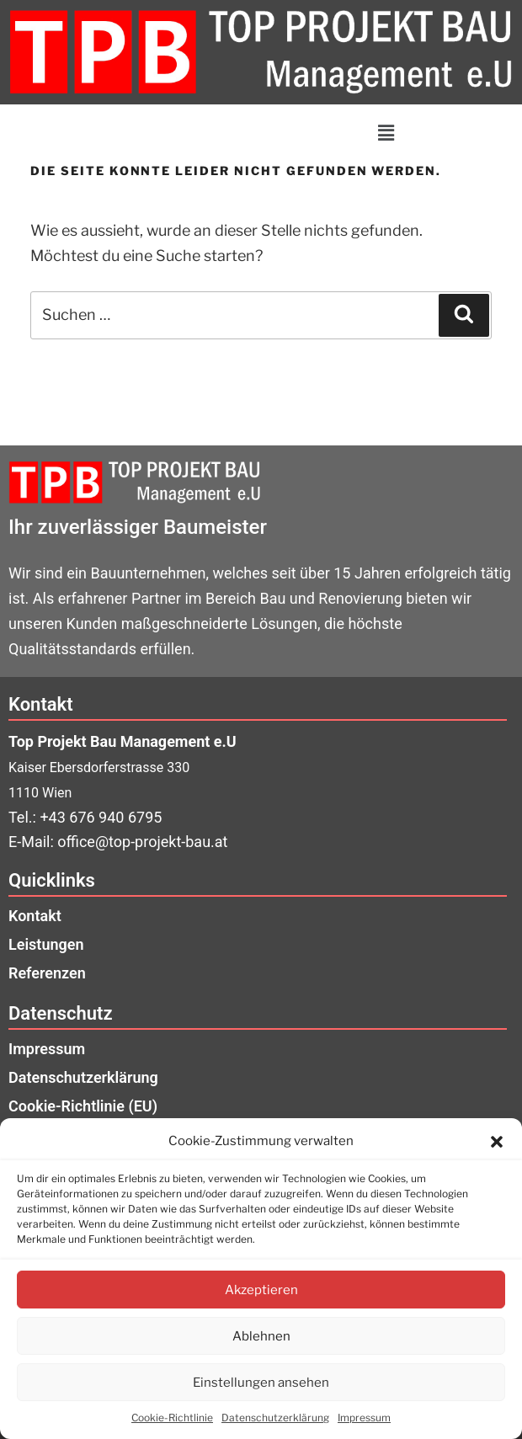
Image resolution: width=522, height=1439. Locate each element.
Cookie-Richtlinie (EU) (82, 1106)
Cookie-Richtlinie (172, 1417)
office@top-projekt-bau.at (142, 841)
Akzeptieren (261, 1290)
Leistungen (45, 944)
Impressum (364, 1417)
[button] (496, 1141)
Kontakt (34, 916)
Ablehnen (261, 1336)
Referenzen (47, 973)
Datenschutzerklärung (275, 1417)
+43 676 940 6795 (101, 817)
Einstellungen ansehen (261, 1382)
